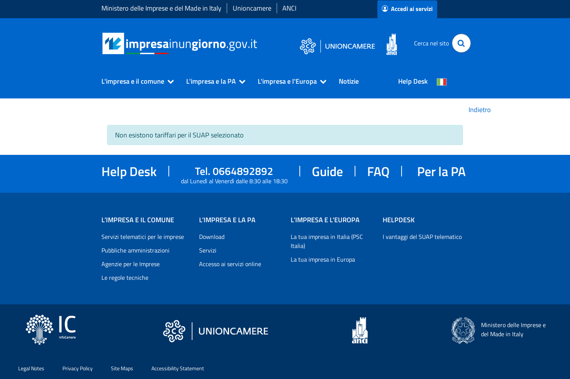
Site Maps (122, 368)
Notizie (349, 81)
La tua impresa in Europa (323, 259)
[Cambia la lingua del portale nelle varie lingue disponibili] (442, 81)
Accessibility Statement (177, 368)
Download (211, 236)
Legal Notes (31, 368)
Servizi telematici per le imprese (142, 236)
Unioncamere (252, 8)
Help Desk (413, 81)
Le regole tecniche (124, 277)
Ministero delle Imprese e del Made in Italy (161, 8)
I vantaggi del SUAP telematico (422, 236)
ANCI (289, 8)
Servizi (207, 250)
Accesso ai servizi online (230, 263)
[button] (134, 81)
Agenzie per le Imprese (130, 263)
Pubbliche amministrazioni (135, 250)
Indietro (480, 109)
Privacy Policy (77, 368)
